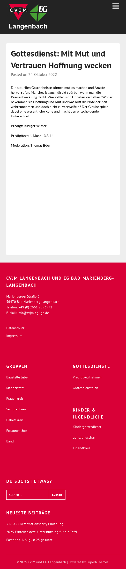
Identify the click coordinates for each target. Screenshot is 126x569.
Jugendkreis (81, 448)
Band (10, 441)
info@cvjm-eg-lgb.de (33, 313)
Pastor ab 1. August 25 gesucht (29, 540)
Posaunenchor (16, 430)
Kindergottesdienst (87, 427)
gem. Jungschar (84, 437)
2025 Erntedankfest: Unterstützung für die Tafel (41, 532)
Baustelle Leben (18, 377)
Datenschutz (15, 328)
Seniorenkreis (16, 409)
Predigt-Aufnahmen (87, 377)
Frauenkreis (14, 398)
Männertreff (14, 388)
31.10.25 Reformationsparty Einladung (34, 524)
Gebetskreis (14, 420)
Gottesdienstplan (85, 388)
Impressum (14, 336)
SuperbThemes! (98, 562)
